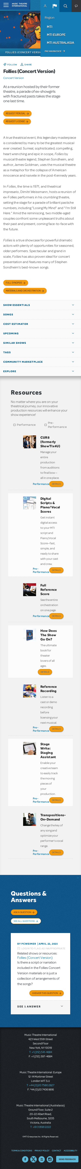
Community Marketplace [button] (23, 361)
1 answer (29, 1006)
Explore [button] (9, 371)
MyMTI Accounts (45, 6)
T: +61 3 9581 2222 (40, 1127)
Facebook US (25, 1159)
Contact (56, 1150)
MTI (49, 27)
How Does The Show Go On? (48, 635)
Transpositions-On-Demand (53, 817)
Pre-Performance (57, 425)
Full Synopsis (14, 282)
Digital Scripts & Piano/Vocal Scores (50, 505)
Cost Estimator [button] (15, 323)
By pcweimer (26, 943)
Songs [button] (8, 314)
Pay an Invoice (53, 51)
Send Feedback (67, 1159)
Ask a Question (22, 912)
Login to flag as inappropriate (43, 948)
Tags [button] (7, 352)
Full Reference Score (48, 589)
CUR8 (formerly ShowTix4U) (50, 441)
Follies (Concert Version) (35, 958)
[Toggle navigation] (5, 5)
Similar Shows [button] (14, 342)
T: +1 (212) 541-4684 (40, 1052)
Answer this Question (45, 993)
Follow (12, 64)
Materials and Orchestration (23, 290)
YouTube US (41, 1159)
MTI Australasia (60, 42)
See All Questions (24, 920)
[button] (54, 6)
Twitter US (33, 1159)
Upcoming (11, 333)
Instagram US (50, 1159)
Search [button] (65, 6)
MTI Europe (56, 34)
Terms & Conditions (21, 1150)
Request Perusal (15, 113)
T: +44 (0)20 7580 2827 (40, 1085)
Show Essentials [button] (16, 305)
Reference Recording (48, 689)
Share (28, 64)
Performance (26, 425)
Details (56, 483)
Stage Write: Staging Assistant (48, 750)
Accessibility (70, 1150)
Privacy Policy (42, 1150)
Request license (15, 121)
